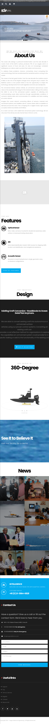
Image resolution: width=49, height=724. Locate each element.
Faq (3, 689)
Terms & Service (7, 692)
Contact (4, 699)
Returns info (5, 702)
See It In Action (24, 347)
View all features (11, 270)
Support (4, 687)
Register (4, 696)
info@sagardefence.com (11, 636)
